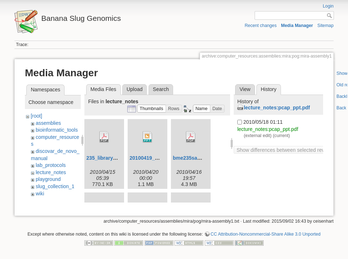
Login (328, 6)
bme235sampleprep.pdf (201, 158)
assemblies (48, 123)
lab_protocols (51, 165)
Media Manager (297, 25)
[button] (151, 109)
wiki (40, 193)
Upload (134, 89)
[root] (36, 116)
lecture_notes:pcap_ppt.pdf (277, 107)
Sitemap (325, 25)
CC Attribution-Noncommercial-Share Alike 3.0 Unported (266, 232)
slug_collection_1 (55, 186)
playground (48, 179)
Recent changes (261, 25)
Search (161, 89)
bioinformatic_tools (57, 130)
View (244, 89)
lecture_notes (51, 172)
